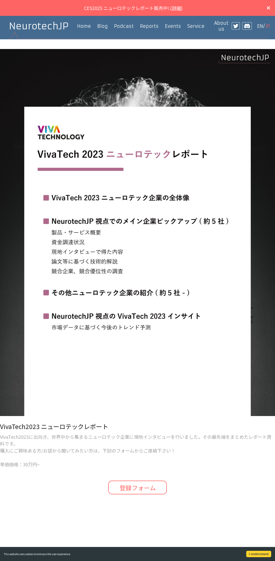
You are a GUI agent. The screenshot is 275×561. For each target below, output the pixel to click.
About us (221, 26)
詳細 (176, 8)
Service (195, 26)
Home (84, 26)
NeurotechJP (38, 26)
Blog (102, 26)
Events (173, 26)
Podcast (124, 26)
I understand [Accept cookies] (259, 554)
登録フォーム (137, 487)
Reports (149, 26)
